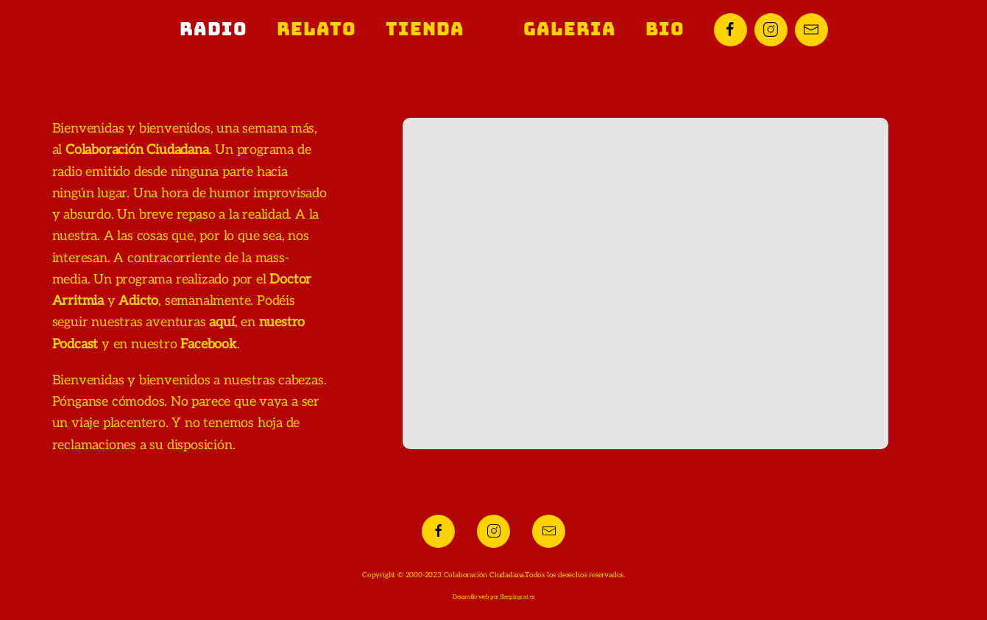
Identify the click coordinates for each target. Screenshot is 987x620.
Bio (664, 29)
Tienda (425, 29)
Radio (213, 29)
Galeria (569, 29)
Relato (316, 29)
